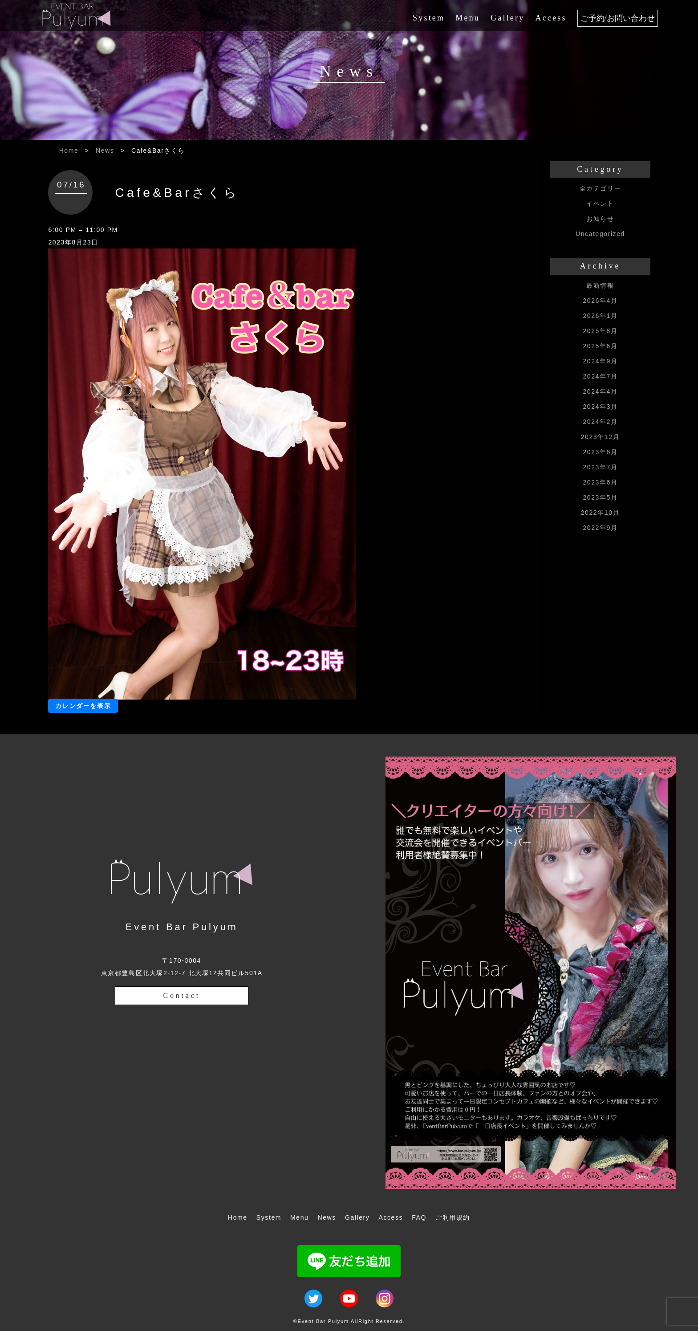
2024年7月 (600, 376)
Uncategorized (600, 233)
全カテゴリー (600, 188)
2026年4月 (600, 300)
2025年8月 (600, 330)
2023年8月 (600, 452)
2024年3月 (600, 406)
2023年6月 (600, 482)
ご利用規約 (452, 1217)
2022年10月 (600, 512)
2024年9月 (600, 361)
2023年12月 (600, 436)
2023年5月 (600, 497)
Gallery (507, 17)
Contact (181, 995)
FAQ (419, 1217)
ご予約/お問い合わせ (617, 18)
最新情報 (600, 285)
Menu (467, 17)
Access (550, 17)
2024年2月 (600, 421)
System (429, 17)
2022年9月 (600, 527)
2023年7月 (600, 467)
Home (69, 150)
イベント (600, 203)
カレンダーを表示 (83, 705)
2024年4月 (600, 391)
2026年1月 (600, 315)
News (105, 150)
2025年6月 (600, 346)
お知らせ (600, 218)
